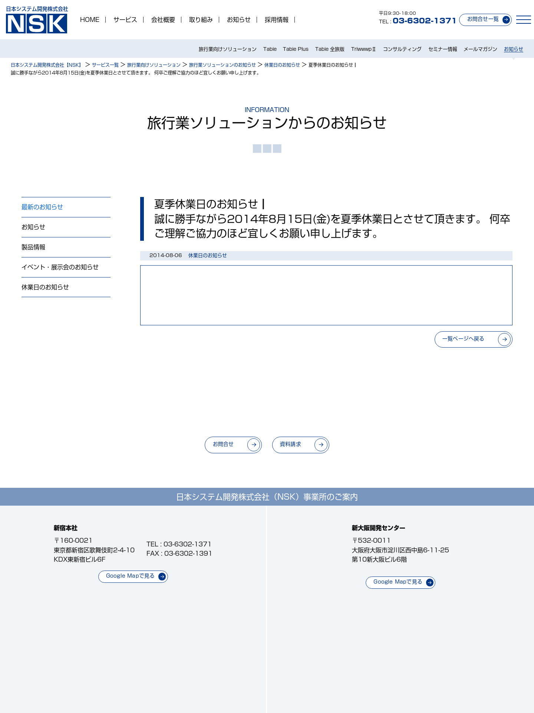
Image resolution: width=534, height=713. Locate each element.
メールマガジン (480, 49)
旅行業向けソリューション (228, 49)
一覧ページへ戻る (463, 338)
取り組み (201, 20)
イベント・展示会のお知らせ (60, 267)
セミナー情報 (442, 49)
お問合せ (223, 444)
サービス (125, 20)
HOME (89, 20)
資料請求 (290, 444)
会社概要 (163, 20)
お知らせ (239, 20)
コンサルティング (402, 49)
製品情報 (33, 247)
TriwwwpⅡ (363, 49)
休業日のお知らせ (45, 287)
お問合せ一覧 (483, 19)
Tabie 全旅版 (330, 49)
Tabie (270, 49)
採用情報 (277, 20)
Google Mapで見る (130, 575)
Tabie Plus (296, 49)
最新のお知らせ (42, 207)
